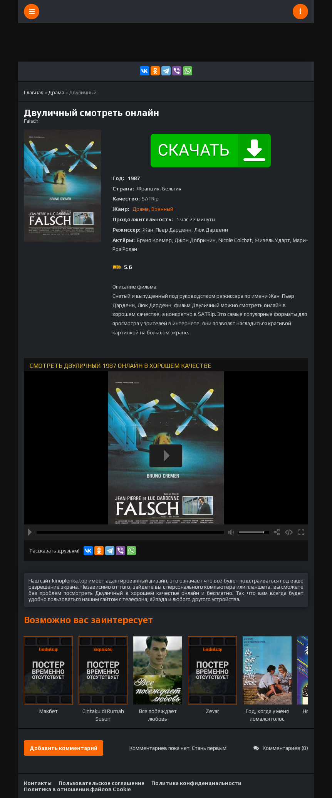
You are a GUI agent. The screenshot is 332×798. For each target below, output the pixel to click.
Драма (140, 209)
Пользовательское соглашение (101, 783)
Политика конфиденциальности (196, 783)
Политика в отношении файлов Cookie (77, 789)
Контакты (38, 783)
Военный (162, 209)
